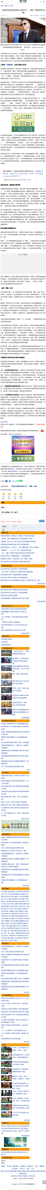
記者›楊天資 (4, 422)
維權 (2, 924)
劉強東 (21, 919)
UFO (26, 902)
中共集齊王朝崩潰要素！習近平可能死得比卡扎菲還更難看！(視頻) (20, 1087)
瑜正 (16, 1132)
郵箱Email (3, 1161)
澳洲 (17, 934)
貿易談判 (7, 907)
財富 (26, 917)
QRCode (14, 481)
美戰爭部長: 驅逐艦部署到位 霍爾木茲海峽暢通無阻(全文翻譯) (20, 713)
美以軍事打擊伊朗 (6, 640)
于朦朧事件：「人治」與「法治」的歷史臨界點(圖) (16, 551)
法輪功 (14, 924)
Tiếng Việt (26, 1179)
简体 (41, 1)
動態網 (21, 1174)
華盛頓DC (26, 1177)
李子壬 (23, 1132)
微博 (4, 145)
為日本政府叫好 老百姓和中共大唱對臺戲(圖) (14, 570)
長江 (2, 900)
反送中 (11, 909)
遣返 (18, 931)
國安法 (25, 895)
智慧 (17, 939)
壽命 (10, 941)
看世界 (7, 5)
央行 (10, 914)
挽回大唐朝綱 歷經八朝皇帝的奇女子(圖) (13, 631)
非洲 (14, 1153)
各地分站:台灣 (15, 1177)
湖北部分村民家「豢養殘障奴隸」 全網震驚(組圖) (15, 557)
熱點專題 (5, 637)
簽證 (21, 931)
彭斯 (28, 904)
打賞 (36, 15)
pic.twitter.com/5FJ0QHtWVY (11, 176)
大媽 (25, 919)
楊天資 (3, 1155)
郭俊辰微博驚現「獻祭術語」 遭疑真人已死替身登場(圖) (17, 536)
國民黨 (17, 895)
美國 (2, 907)
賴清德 (21, 892)
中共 (7, 909)
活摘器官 (25, 924)
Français (20, 1179)
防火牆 (26, 922)
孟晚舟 (17, 904)
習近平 (6, 897)
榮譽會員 (12, 469)
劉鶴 (11, 907)
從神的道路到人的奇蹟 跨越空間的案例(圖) (14, 610)
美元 (19, 914)
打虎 (27, 909)
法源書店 (19, 1172)
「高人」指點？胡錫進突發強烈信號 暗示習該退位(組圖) (17, 554)
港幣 (13, 917)
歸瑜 (24, 1127)
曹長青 (27, 1132)
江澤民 (20, 907)
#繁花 (31, 173)
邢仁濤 (12, 1132)
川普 (17, 892)
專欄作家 (5, 1124)
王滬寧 (15, 907)
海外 (9, 934)
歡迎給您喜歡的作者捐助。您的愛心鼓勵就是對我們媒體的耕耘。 (20, 430)
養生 (16, 941)
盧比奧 (25, 892)
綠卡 (2, 934)
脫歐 (7, 914)
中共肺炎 (4, 892)
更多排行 (27, 1042)
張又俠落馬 (4, 643)
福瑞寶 (38, 1172)
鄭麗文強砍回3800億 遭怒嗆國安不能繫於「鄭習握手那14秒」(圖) (20, 581)
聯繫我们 (42, 1167)
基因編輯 (21, 922)
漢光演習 (12, 895)
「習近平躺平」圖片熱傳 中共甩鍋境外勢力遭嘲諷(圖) (17, 572)
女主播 (23, 929)
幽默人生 (13, 939)
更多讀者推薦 (41, 602)
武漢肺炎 (12, 892)
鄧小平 (15, 936)
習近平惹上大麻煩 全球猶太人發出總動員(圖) (14, 578)
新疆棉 (27, 897)
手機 (24, 939)
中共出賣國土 (21, 900)
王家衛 (5, 56)
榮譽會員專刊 (7, 607)
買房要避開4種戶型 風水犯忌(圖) (11, 1039)
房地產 (17, 917)
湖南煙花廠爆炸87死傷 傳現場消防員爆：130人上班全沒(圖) (20, 669)
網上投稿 (15, 1169)
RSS (32, 1169)
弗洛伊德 (22, 902)
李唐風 (15, 1129)
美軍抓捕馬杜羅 (6, 645)
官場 (2, 912)
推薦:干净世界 (5, 1172)
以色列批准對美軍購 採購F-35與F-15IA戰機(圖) (15, 743)
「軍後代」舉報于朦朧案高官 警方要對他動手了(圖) (16, 539)
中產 (2, 919)
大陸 (11, 922)
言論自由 (18, 929)
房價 (28, 919)
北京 (17, 919)
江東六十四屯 (5, 926)
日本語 (32, 1179)
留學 (12, 931)
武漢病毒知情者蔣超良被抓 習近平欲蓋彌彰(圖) (15, 545)
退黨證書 (42, 1172)
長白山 (19, 926)
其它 (26, 1153)
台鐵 (20, 895)
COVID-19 (6, 895)
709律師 (6, 924)
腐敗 (20, 909)
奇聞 (2, 941)
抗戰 (26, 934)
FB (24, 912)
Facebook (22, 1169)
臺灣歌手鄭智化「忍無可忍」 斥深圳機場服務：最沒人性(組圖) (20, 548)
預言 (27, 939)
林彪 (19, 936)
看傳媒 (33, 1172)
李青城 (8, 1132)
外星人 (6, 941)
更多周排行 (26, 886)
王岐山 (12, 904)
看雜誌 (24, 1172)
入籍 (27, 931)
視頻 (3, 1046)
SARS (6, 929)
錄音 (34, 89)
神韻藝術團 (12, 1172)
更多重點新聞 (25, 718)
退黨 (10, 902)
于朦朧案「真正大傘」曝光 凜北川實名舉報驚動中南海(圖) (18, 542)
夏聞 (5, 1129)
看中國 (6, 424)
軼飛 (27, 1127)
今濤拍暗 (8, 1127)
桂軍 (23, 934)
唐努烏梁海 (13, 926)
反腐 (24, 909)
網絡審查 (19, 924)
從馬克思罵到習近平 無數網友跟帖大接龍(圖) (14, 575)
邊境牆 (24, 904)
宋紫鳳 (3, 1127)
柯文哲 (17, 902)
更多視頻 (27, 1121)
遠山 (2, 1129)
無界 (25, 1174)
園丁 (19, 1129)
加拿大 (3, 914)
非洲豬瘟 (7, 922)
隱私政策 (30, 1167)
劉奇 (22, 936)
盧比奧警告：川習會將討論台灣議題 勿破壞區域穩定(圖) (20, 662)
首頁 (2, 5)
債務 (13, 914)
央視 (27, 929)
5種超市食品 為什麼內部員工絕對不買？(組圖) (15, 1012)
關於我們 (15, 1167)
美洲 (2, 1153)
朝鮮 (26, 912)
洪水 (5, 900)
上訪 (10, 924)
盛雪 (22, 1129)
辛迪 (2, 1134)
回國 (24, 931)
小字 (44, 15)
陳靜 (11, 1129)
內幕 (4, 909)
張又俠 (11, 897)
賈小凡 (16, 1127)
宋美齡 (11, 936)
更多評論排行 (41, 584)
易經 (8, 939)
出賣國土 (16, 897)
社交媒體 (20, 912)
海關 (15, 931)
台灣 (10, 919)
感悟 (20, 939)
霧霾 (16, 922)
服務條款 (23, 1167)
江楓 (19, 1132)
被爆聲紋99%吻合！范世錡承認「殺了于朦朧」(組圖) (16, 559)
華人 (2, 931)
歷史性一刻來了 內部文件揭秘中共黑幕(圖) (14, 803)
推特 (28, 1169)
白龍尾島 (24, 926)
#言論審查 (39, 173)
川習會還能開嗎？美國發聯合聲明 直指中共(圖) (15, 599)
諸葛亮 (5, 939)
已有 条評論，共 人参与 (9, 512)
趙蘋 (25, 1129)
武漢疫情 (10, 65)
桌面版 (3, 1167)
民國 (20, 934)
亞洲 (11, 5)
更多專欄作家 (25, 1136)
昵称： (3, 507)
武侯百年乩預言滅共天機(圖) (9, 596)
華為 (4, 904)
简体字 (15, 1179)
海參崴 (6, 919)
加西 (33, 1177)
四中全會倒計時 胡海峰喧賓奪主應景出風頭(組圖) (15, 562)
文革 (13, 941)
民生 (5, 934)
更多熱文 (27, 993)
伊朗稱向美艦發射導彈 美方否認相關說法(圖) (14, 724)
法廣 (15, 912)
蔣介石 (6, 936)
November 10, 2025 (25, 180)
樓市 (20, 917)
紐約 (21, 1177)
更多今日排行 (25, 819)
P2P (14, 922)
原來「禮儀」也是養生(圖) (20, 675)
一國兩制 (11, 912)
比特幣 (3, 917)
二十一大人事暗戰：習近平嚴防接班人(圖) (14, 1031)
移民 (5, 931)
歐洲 (5, 1153)
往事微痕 (14, 900)
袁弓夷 (9, 900)
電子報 (9, 1167)
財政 (23, 917)
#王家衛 (37, 171)
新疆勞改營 (11, 929)
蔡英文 (14, 919)
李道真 (21, 1127)
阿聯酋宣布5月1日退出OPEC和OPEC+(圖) (13, 851)
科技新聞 (19, 1153)
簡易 (12, 1127)
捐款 (36, 1167)
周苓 (8, 1129)
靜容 (4, 1132)
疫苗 (13, 902)
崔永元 (24, 907)
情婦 (17, 909)
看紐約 (29, 1172)
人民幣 (26, 914)
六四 (7, 902)
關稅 (20, 904)
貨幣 (22, 914)
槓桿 (16, 914)
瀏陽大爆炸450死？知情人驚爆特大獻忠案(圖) (15, 806)
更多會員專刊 (25, 634)
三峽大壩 (21, 897)
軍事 (23, 1153)
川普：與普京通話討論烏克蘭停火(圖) (12, 767)
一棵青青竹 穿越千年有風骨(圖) (10, 623)
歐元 (7, 917)
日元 (10, 917)
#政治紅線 (23, 173)
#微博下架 (14, 173)
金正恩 (8, 904)
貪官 (14, 909)
